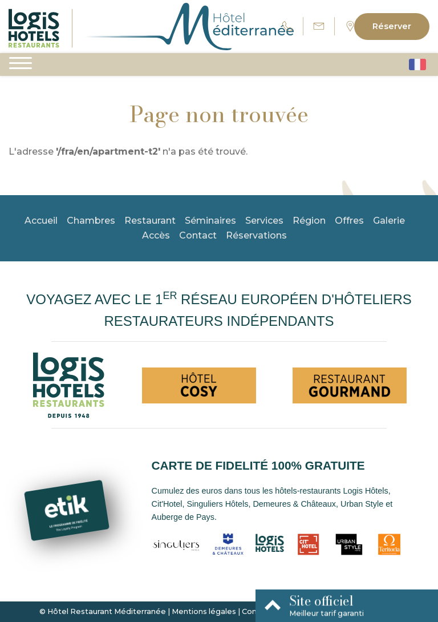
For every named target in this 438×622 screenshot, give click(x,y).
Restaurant (150, 220)
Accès (156, 235)
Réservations (256, 235)
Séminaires (210, 220)
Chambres (91, 220)
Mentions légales (204, 611)
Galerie (389, 220)
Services (264, 220)
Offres (349, 220)
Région (309, 220)
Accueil (41, 220)
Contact (198, 235)
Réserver (391, 26)
